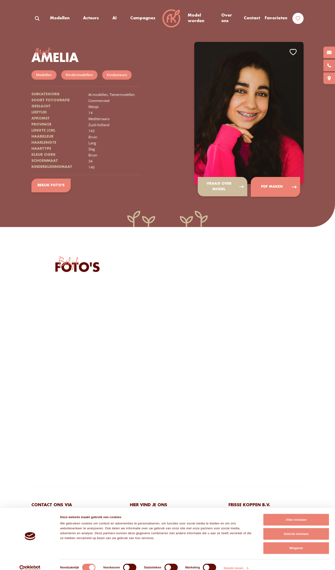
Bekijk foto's (51, 185)
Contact (252, 18)
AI (114, 18)
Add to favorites (293, 52)
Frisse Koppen (171, 18)
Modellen (60, 18)
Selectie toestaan (296, 527)
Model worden (196, 18)
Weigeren (296, 541)
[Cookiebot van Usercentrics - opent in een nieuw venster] (30, 561)
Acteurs (91, 18)
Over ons (226, 18)
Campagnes (142, 18)
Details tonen (233, 561)
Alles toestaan (296, 513)
